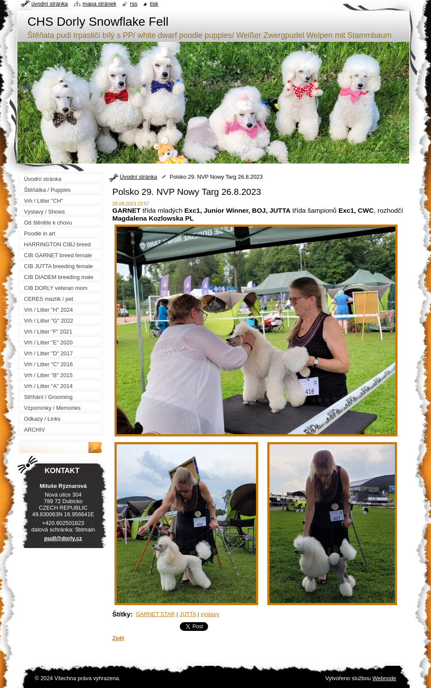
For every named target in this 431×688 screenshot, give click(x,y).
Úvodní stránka (138, 177)
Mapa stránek (100, 3)
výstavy (210, 614)
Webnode (384, 678)
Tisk (154, 3)
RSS (134, 3)
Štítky (121, 614)
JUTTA (187, 614)
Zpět (118, 638)
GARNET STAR (155, 614)
